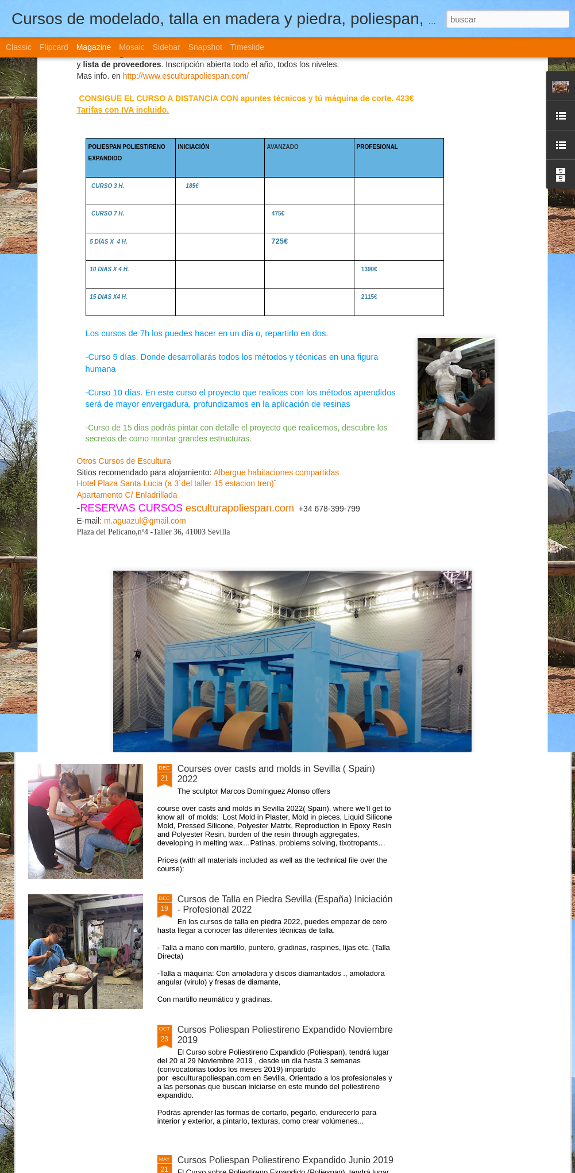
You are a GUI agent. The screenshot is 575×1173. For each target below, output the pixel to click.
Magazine (93, 47)
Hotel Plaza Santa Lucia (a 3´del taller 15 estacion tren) (175, 275)
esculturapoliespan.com (240, 300)
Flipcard (54, 47)
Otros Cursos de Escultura (124, 252)
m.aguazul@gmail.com (145, 312)
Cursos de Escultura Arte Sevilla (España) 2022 (274, 638)
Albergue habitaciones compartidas (276, 264)
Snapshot (205, 47)
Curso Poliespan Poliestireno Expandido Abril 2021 (503, 421)
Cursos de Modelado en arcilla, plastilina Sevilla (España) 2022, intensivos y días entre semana (230, 431)
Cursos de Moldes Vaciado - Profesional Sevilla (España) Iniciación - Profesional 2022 (366, 431)
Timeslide (247, 47)
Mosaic (131, 47)
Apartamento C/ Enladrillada (127, 286)
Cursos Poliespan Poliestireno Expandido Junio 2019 (285, 1160)
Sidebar (166, 47)
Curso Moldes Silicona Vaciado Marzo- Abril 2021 (278, 508)
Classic (19, 47)
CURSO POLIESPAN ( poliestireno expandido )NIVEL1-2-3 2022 (94, 421)
